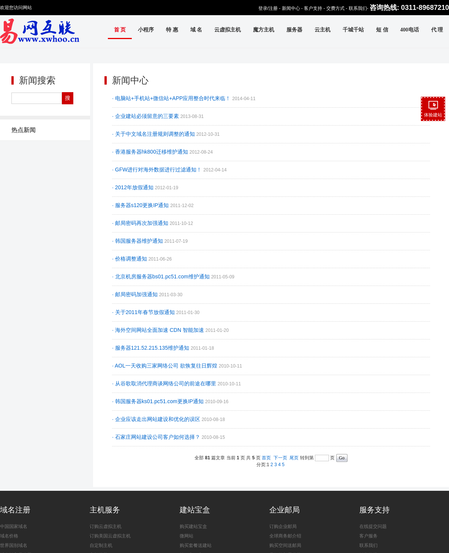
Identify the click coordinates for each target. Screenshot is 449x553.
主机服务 (105, 510)
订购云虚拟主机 (106, 526)
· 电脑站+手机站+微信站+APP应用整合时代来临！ (172, 98)
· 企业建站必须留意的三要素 (146, 116)
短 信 (382, 30)
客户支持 (313, 8)
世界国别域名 (13, 545)
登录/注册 (268, 8)
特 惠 (172, 30)
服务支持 (374, 510)
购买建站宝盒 (193, 526)
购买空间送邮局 (285, 545)
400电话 (409, 30)
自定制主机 (101, 545)
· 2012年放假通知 (133, 187)
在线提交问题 (373, 526)
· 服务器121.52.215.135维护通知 (151, 348)
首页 (266, 457)
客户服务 (368, 536)
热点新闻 (23, 130)
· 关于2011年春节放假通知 (144, 312)
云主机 (322, 30)
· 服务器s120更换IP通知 (141, 205)
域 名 (196, 30)
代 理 (437, 30)
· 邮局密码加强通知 (135, 294)
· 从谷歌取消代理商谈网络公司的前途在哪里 (165, 383)
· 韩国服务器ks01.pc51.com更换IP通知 (158, 401)
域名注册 (15, 510)
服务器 (294, 30)
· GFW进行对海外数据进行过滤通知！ (157, 170)
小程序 (146, 30)
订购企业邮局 (283, 526)
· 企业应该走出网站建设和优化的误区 (157, 419)
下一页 (280, 457)
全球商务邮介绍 (285, 536)
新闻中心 (291, 8)
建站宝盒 (195, 510)
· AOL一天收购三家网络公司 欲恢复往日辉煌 (165, 366)
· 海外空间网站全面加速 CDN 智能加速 (159, 330)
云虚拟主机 (227, 30)
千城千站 (353, 30)
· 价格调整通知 (130, 259)
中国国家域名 (13, 526)
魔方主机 (263, 30)
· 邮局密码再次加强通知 (141, 223)
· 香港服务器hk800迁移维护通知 (151, 152)
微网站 (186, 536)
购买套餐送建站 (196, 545)
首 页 (120, 30)
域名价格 (9, 536)
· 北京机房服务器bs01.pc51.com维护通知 (161, 276)
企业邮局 (284, 510)
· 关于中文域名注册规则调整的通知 (154, 134)
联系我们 (358, 8)
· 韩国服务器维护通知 (138, 241)
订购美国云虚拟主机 (110, 536)
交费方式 (335, 8)
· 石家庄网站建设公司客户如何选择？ (157, 437)
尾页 (294, 457)
